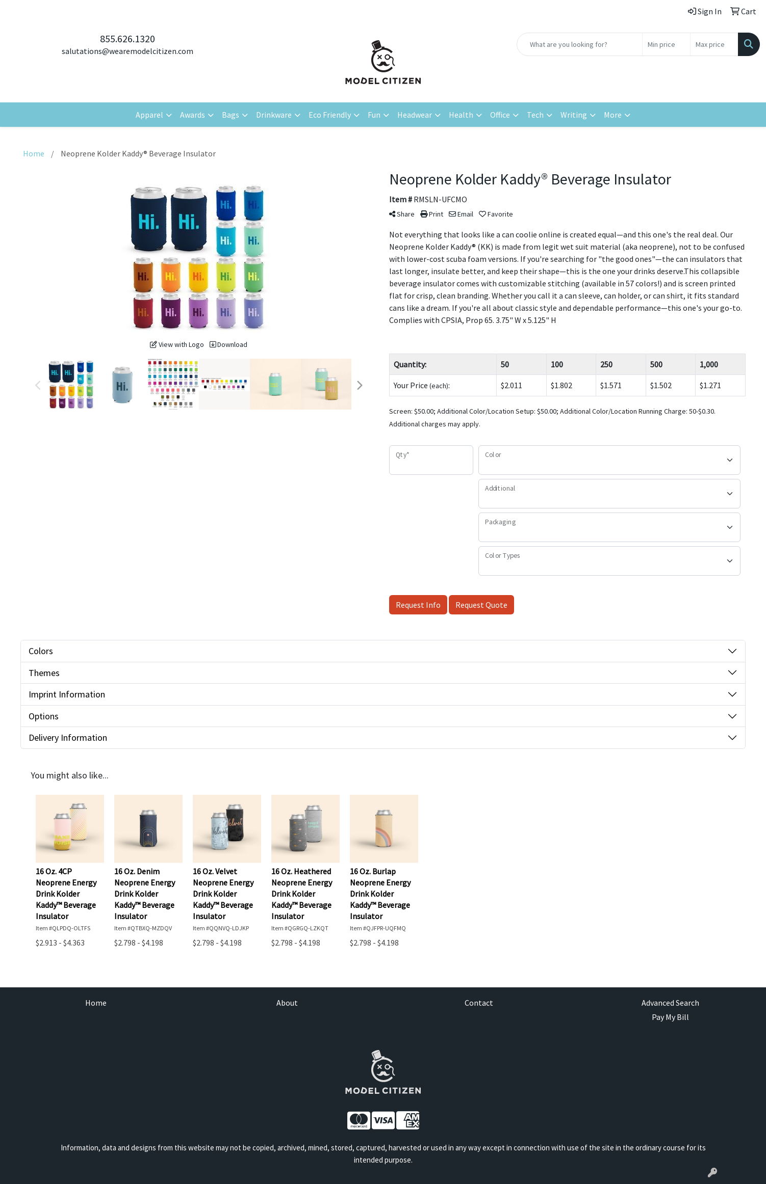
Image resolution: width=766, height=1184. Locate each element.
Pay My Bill (670, 1017)
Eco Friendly (330, 115)
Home (96, 1003)
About (287, 1003)
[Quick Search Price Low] (666, 44)
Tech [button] (535, 115)
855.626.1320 (127, 38)
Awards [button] (192, 115)
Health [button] (461, 115)
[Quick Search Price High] (714, 44)
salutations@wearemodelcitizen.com (127, 51)
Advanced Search (670, 1003)
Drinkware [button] (274, 115)
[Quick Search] (580, 44)
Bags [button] (230, 115)
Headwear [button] (414, 115)
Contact (479, 1003)
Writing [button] (573, 115)
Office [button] (500, 115)
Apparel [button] (149, 115)
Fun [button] (374, 115)
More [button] (613, 115)
